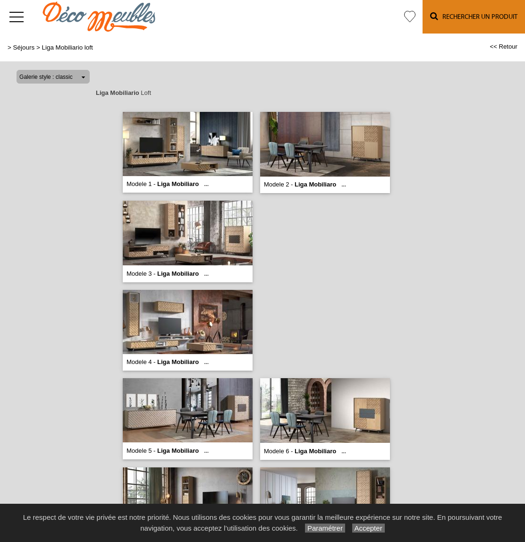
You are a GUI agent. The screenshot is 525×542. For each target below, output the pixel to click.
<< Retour (503, 46)
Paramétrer (325, 528)
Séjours (24, 47)
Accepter (368, 528)
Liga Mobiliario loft (67, 47)
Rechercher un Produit (473, 16)
